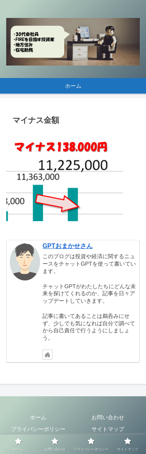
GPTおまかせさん (67, 246)
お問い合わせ (107, 417)
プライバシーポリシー (38, 429)
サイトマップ (107, 429)
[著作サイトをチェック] (47, 354)
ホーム (38, 417)
